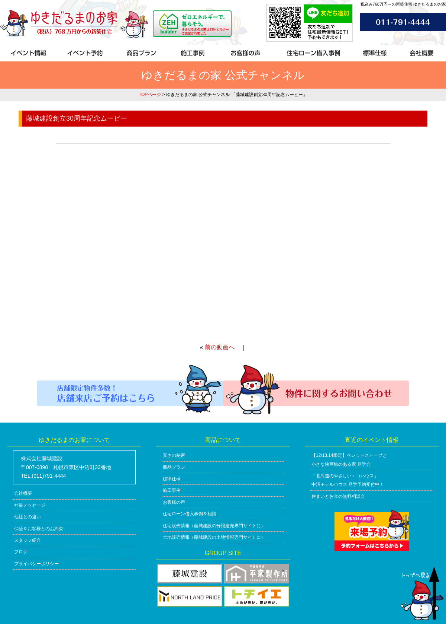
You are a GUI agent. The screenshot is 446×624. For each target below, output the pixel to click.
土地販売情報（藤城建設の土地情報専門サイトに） (214, 537)
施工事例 (172, 490)
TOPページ (150, 94)
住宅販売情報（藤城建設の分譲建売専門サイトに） (214, 525)
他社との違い (27, 516)
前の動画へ (220, 347)
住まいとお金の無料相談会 (338, 496)
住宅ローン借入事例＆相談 (189, 513)
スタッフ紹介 (27, 540)
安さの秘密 (174, 455)
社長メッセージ (29, 505)
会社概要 (23, 493)
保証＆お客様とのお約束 (38, 528)
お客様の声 (174, 502)
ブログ (21, 551)
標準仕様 (172, 478)
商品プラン (174, 467)
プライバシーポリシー (36, 563)
